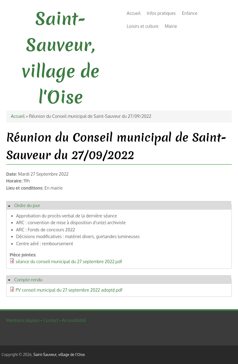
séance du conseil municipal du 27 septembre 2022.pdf (69, 261)
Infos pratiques (161, 13)
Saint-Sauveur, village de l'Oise (59, 354)
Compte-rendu (28, 279)
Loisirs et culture (143, 26)
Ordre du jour (27, 205)
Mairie (171, 26)
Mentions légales (23, 320)
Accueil (134, 13)
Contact (50, 320)
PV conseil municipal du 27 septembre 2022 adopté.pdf (69, 290)
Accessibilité (74, 320)
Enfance (189, 13)
